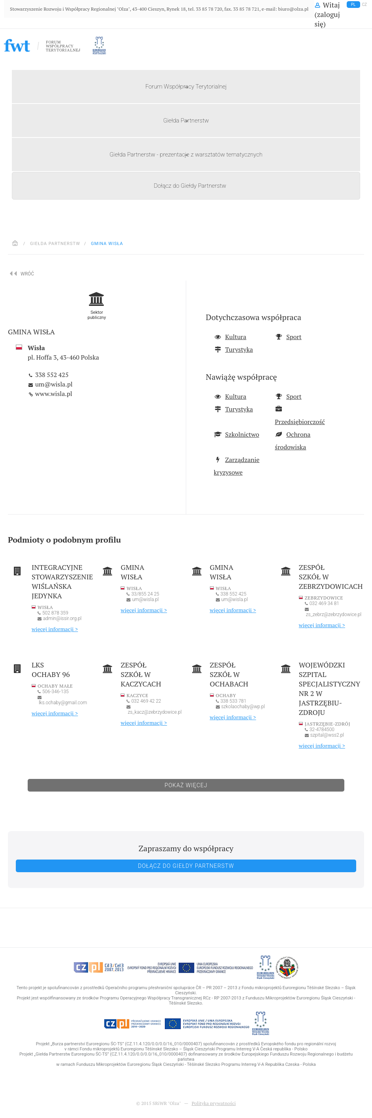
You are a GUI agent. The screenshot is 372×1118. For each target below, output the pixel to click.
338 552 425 (51, 374)
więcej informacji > (55, 629)
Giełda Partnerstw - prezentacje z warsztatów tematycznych (186, 154)
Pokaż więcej (185, 785)
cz (364, 4)
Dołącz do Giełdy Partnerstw (190, 185)
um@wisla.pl (53, 384)
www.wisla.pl (53, 393)
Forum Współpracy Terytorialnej (186, 86)
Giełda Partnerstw (186, 120)
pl (353, 4)
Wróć (23, 273)
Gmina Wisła (107, 243)
